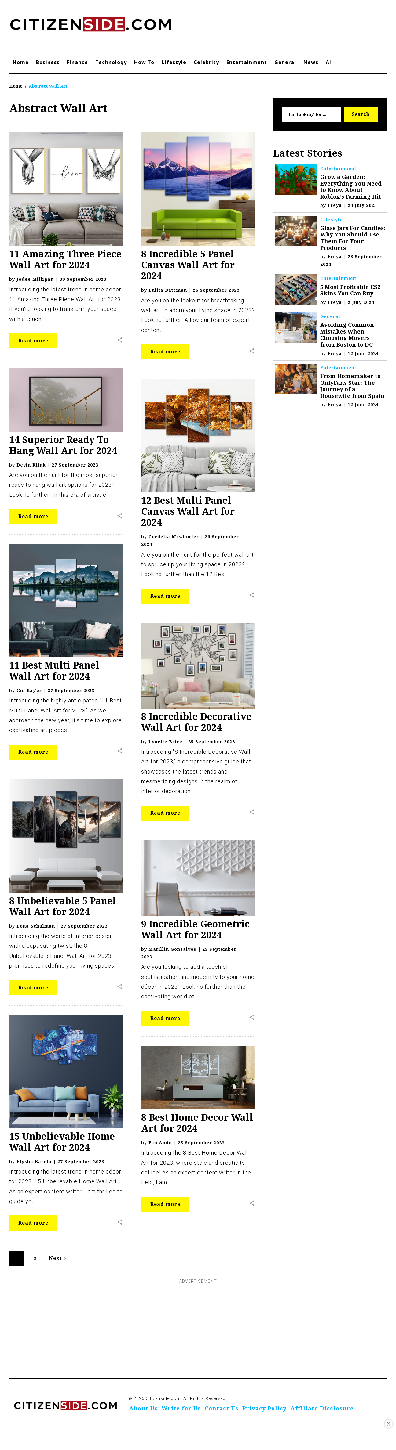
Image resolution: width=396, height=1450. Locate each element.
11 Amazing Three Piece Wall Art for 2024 (65, 259)
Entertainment (246, 62)
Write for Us (181, 1408)
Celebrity (206, 62)
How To (144, 62)
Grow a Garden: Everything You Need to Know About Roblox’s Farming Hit (351, 186)
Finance (77, 62)
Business (48, 62)
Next (58, 1258)
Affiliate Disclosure (322, 1408)
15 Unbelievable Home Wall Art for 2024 (62, 1141)
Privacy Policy (264, 1408)
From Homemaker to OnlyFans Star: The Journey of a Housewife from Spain (352, 385)
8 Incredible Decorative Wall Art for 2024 (196, 722)
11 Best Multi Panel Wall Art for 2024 (54, 670)
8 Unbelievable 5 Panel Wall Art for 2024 (62, 906)
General (285, 62)
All (329, 62)
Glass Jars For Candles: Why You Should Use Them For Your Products (352, 237)
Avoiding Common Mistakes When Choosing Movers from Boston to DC (347, 334)
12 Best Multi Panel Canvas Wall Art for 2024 (188, 511)
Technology (111, 62)
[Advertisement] (198, 1328)
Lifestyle (174, 62)
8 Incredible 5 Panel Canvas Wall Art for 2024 (188, 264)
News (310, 62)
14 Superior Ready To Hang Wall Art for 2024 (63, 445)
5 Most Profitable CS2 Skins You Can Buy (350, 290)
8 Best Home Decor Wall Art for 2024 (197, 1122)
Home (21, 62)
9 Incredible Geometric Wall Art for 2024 (195, 929)
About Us (143, 1408)
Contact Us (221, 1408)
